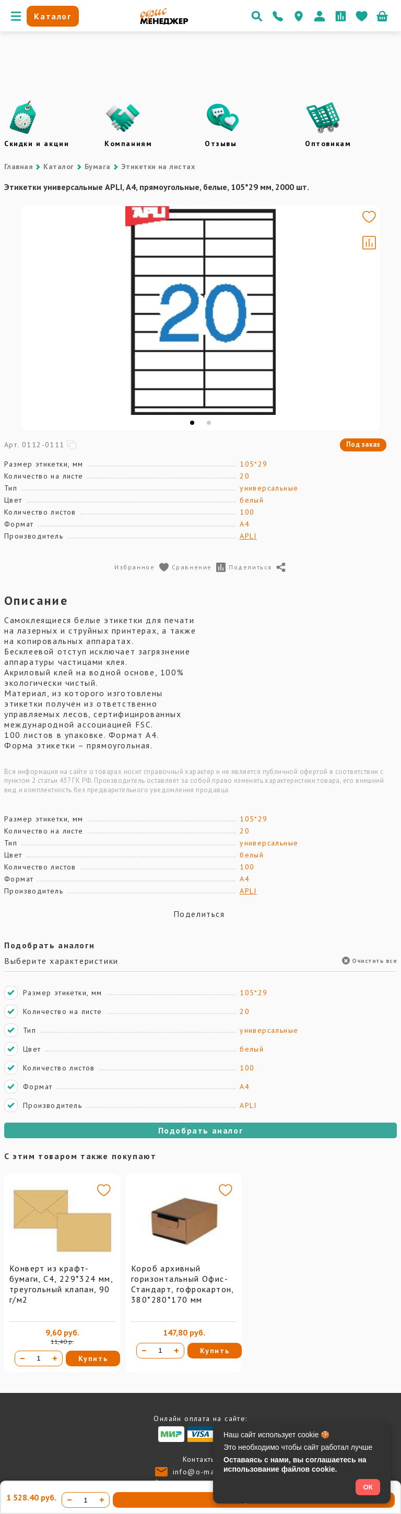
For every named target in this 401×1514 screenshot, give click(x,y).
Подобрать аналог (200, 1130)
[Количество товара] (39, 1358)
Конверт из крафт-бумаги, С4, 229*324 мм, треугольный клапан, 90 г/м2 (61, 1284)
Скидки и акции (36, 143)
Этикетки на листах (158, 166)
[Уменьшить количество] (22, 1358)
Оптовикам (328, 143)
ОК (368, 1487)
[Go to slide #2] (34, 335)
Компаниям (128, 143)
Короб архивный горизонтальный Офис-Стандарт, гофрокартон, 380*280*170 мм (182, 1284)
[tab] (222, 423)
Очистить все (369, 960)
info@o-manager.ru (209, 1471)
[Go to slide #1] (34, 286)
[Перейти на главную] (164, 22)
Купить (93, 1358)
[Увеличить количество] (55, 1358)
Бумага (98, 166)
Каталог (58, 166)
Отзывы (221, 143)
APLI (248, 536)
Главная (18, 166)
